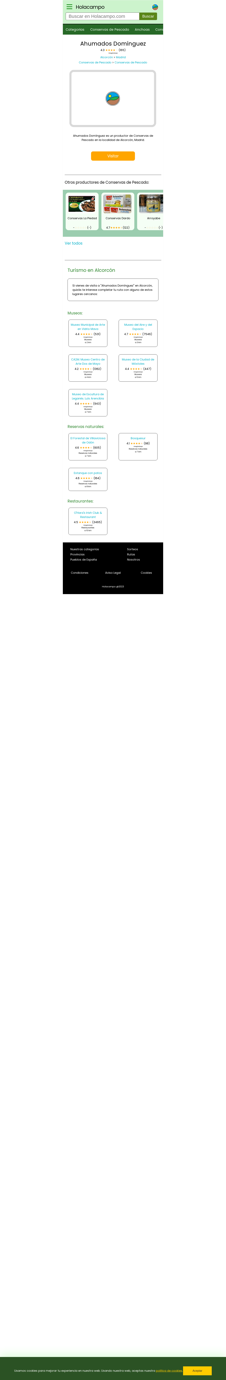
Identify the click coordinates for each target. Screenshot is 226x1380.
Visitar (113, 156)
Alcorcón (106, 57)
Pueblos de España (83, 560)
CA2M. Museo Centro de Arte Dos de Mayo (88, 361)
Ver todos (73, 243)
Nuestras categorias (84, 549)
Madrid (121, 57)
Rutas (131, 554)
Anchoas (142, 29)
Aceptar (197, 1370)
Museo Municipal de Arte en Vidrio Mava (88, 327)
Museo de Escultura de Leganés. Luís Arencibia (88, 396)
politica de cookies (169, 1371)
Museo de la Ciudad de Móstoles (138, 361)
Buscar (148, 16)
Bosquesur (138, 438)
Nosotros (133, 560)
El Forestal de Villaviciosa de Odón (88, 440)
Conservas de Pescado (109, 29)
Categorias (75, 29)
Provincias (77, 554)
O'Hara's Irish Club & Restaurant (88, 515)
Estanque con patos (88, 473)
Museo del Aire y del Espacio (138, 327)
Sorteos (132, 549)
